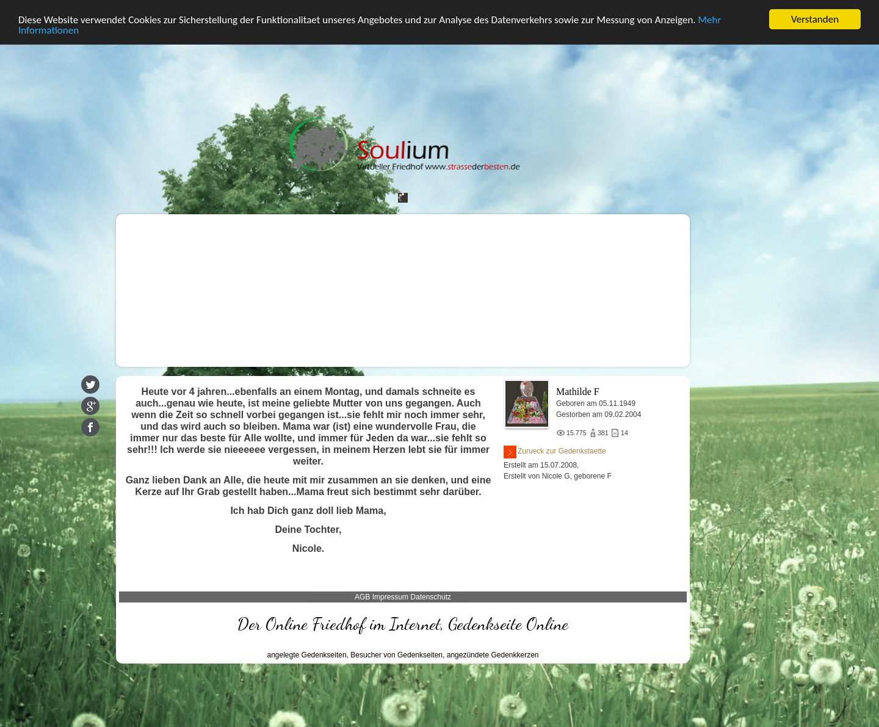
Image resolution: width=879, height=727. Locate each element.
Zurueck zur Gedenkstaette (555, 452)
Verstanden (815, 19)
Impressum (390, 597)
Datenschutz (430, 597)
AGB (362, 597)
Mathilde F (577, 391)
